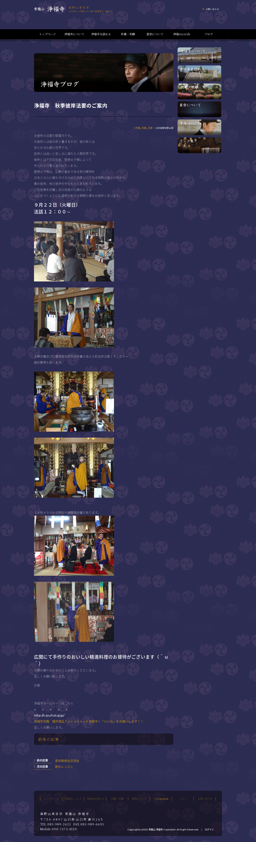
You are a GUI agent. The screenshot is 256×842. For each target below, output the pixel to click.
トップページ (47, 34)
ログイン (209, 829)
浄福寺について (74, 34)
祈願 (144, 128)
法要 (150, 128)
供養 (137, 128)
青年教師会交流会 (67, 761)
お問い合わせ (212, 9)
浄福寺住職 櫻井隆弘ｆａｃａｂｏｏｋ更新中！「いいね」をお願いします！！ (88, 721)
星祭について (154, 34)
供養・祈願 (128, 34)
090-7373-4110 (64, 829)
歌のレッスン (64, 767)
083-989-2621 (59, 824)
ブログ (208, 34)
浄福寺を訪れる (101, 34)
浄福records (181, 34)
